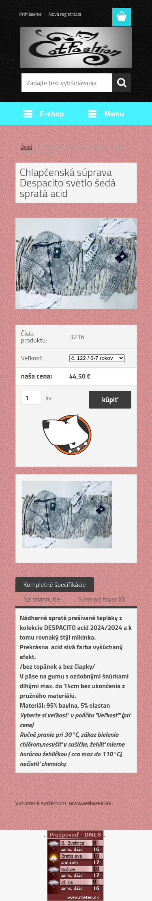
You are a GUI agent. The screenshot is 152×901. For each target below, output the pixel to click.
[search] (121, 82)
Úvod (26, 147)
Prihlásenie (30, 14)
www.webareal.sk (90, 802)
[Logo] (76, 47)
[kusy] (31, 398)
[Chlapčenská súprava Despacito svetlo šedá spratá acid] (76, 221)
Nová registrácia (65, 14)
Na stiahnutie (42, 599)
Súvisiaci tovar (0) (101, 599)
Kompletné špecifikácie (55, 584)
